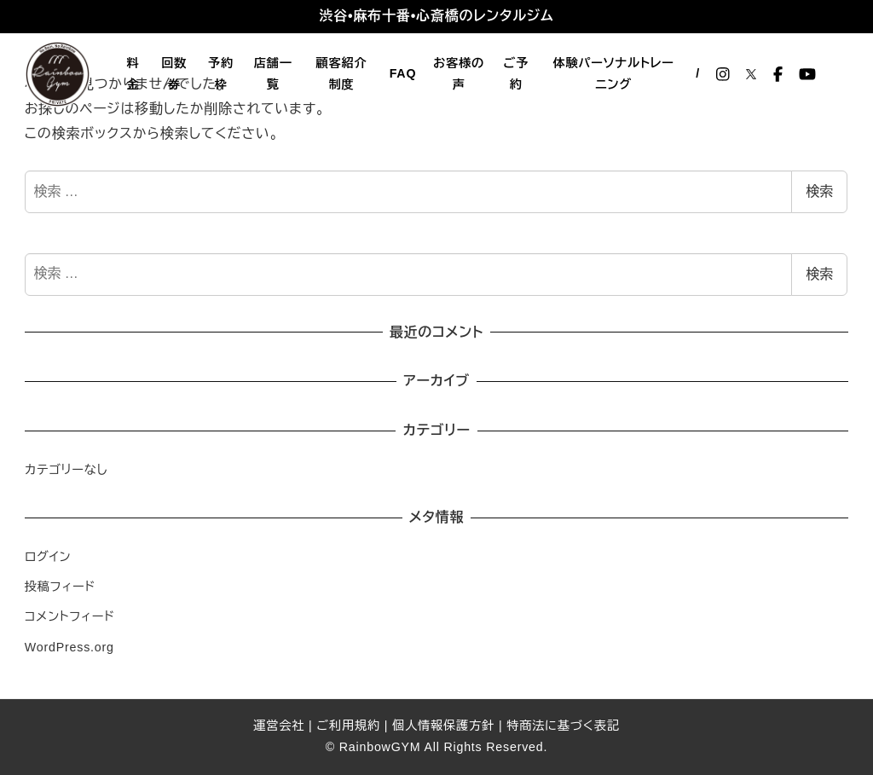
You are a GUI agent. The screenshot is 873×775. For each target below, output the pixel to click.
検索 (819, 191)
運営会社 (278, 725)
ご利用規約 (348, 725)
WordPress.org (69, 647)
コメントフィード (70, 616)
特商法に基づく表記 (563, 725)
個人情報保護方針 (443, 725)
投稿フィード (60, 586)
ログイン (48, 557)
